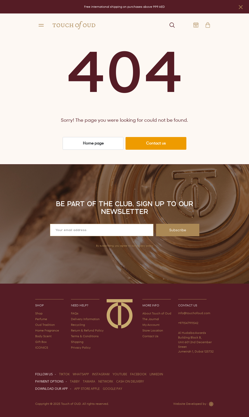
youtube (120, 374)
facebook (138, 374)
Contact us (156, 143)
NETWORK (105, 381)
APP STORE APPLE (87, 388)
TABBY (75, 381)
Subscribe (177, 230)
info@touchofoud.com (194, 313)
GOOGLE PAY (112, 388)
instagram (100, 374)
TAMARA (89, 381)
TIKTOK (64, 374)
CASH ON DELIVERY (130, 381)
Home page (93, 143)
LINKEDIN (156, 374)
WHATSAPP (81, 374)
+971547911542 (188, 323)
